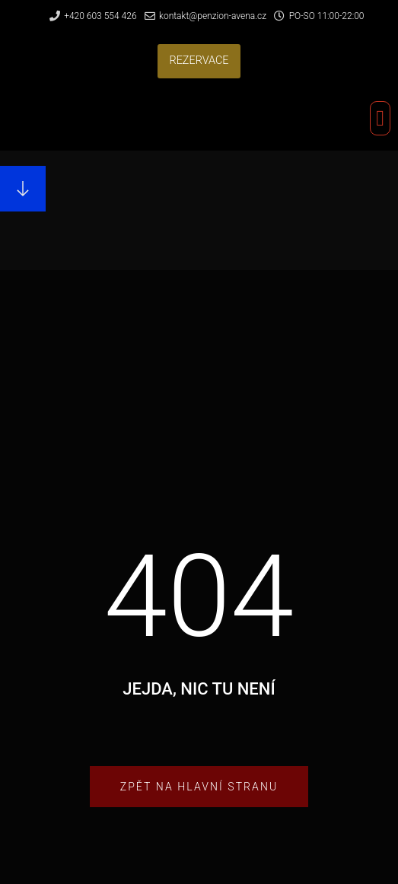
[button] (199, 61)
